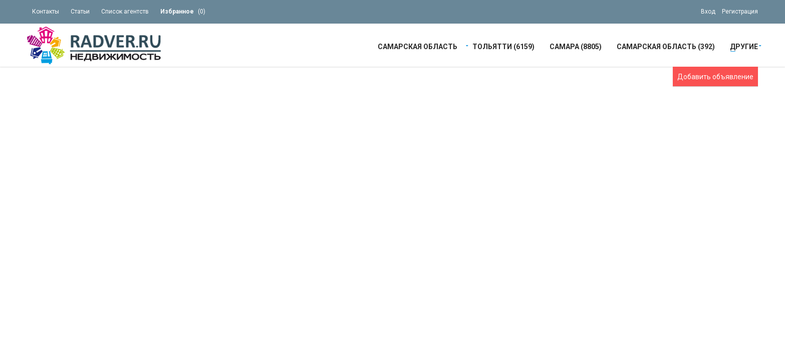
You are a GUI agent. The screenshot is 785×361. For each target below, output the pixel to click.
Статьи (80, 11)
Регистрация (740, 11)
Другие (744, 46)
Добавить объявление (715, 77)
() (182, 11)
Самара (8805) (576, 46)
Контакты (45, 11)
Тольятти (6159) (503, 46)
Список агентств (125, 11)
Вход (708, 11)
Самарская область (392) (666, 46)
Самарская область (417, 46)
